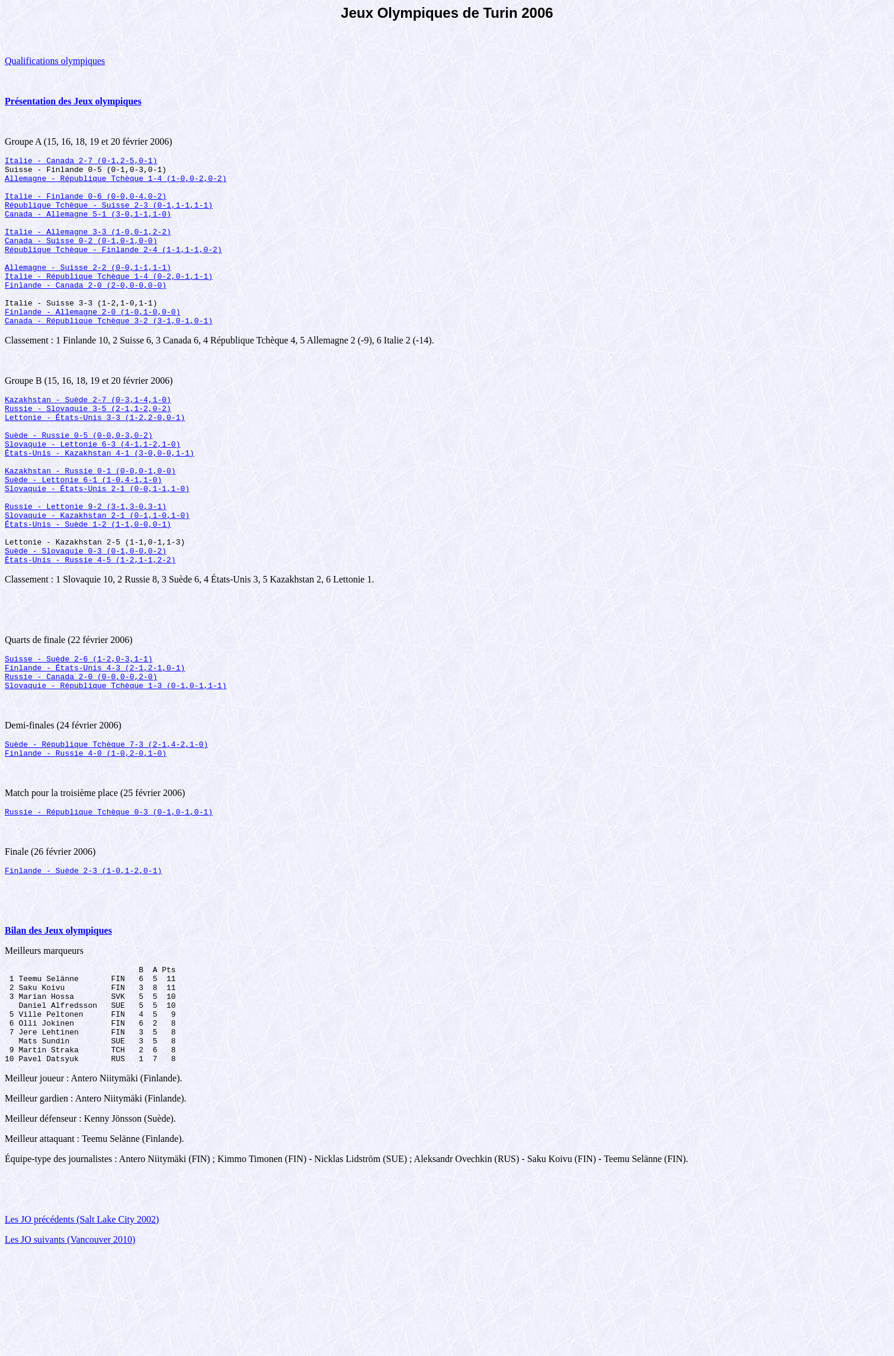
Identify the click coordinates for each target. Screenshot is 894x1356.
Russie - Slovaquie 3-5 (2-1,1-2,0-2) (88, 445)
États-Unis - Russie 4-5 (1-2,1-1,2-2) (90, 627)
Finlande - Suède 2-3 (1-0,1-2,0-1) (83, 952)
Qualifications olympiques (55, 61)
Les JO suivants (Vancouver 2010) (70, 1341)
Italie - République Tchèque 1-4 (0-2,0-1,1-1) (109, 300)
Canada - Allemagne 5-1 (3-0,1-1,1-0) (88, 226)
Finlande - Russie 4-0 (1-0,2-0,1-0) (85, 831)
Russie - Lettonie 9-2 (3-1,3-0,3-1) (85, 563)
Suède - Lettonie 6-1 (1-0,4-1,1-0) (83, 531)
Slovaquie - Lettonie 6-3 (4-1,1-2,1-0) (92, 488)
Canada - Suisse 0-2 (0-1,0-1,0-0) (81, 258)
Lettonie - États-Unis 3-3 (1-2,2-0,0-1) (95, 456)
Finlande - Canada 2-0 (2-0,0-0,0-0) (85, 311)
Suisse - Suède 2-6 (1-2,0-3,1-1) (79, 727)
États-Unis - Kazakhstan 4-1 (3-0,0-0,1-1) (99, 499)
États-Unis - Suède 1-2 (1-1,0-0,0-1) (88, 584)
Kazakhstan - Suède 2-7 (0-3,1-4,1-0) (88, 434)
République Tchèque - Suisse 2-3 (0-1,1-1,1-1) (109, 215)
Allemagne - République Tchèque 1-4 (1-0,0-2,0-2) (115, 183)
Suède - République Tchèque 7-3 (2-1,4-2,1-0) (106, 820)
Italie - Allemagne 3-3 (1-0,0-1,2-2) (88, 247)
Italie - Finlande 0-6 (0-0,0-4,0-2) (85, 204)
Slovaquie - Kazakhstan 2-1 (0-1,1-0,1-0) (97, 573)
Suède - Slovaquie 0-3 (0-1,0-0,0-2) (85, 616)
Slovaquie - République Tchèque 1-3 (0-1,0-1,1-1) (115, 760)
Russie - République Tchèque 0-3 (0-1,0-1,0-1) (109, 891)
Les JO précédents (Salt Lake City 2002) (82, 1321)
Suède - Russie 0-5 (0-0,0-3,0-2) (79, 477)
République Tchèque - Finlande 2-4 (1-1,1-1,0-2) (113, 268)
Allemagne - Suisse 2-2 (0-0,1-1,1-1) (88, 290)
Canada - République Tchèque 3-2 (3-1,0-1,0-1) (109, 354)
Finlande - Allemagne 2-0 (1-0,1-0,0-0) (92, 343)
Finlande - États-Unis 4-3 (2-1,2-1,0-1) (95, 738)
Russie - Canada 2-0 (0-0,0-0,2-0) (81, 749)
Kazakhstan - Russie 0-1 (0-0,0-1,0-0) (90, 520)
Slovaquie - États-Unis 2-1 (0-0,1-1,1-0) (97, 541)
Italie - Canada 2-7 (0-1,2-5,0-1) (81, 162)
